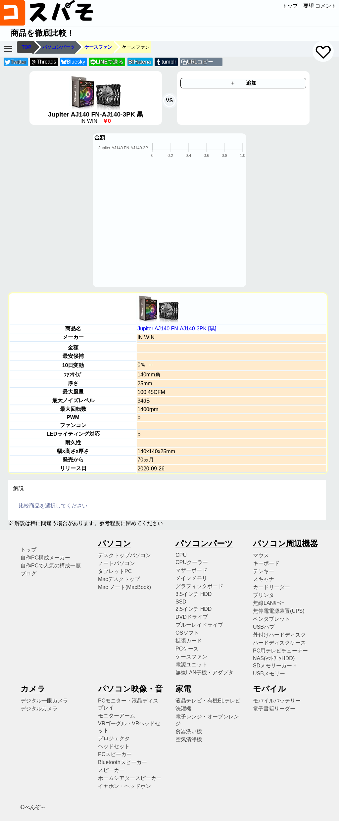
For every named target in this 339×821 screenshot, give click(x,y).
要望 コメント (319, 6)
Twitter (15, 62)
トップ (290, 6)
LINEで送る (106, 62)
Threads (43, 62)
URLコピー (200, 62)
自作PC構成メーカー (45, 557)
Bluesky (73, 62)
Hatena (139, 62)
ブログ (28, 573)
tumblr (166, 62)
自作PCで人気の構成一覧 (51, 565)
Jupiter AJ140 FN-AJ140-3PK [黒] (176, 328)
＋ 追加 (243, 83)
